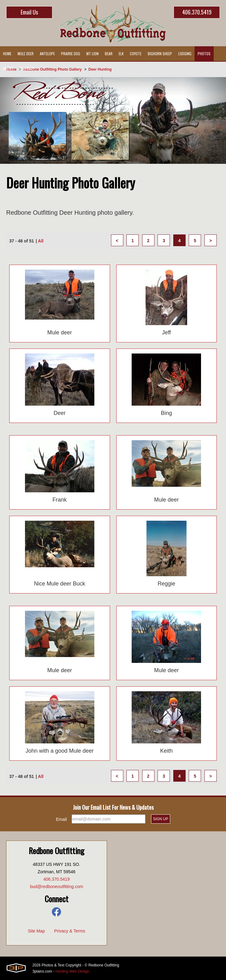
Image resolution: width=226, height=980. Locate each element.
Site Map (36, 930)
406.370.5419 (197, 12)
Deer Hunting (100, 69)
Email (61, 819)
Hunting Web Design (72, 971)
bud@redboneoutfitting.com (56, 886)
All (40, 240)
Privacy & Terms (69, 930)
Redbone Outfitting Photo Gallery (52, 69)
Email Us (29, 12)
